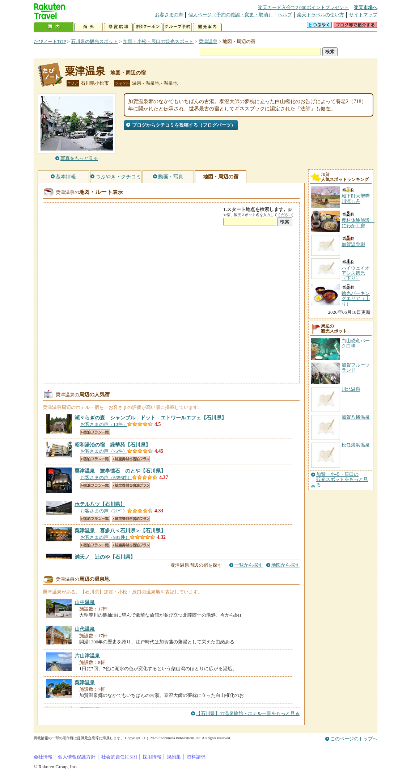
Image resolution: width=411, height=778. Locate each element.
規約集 (174, 757)
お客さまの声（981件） (105, 537)
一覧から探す (248, 565)
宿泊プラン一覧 (95, 432)
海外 (88, 27)
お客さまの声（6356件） (106, 477)
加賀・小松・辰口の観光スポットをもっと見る (342, 479)
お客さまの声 (169, 14)
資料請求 (196, 757)
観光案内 (207, 27)
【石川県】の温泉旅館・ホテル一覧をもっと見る (248, 713)
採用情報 (152, 757)
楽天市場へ (365, 7)
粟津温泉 (208, 41)
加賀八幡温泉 (356, 417)
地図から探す (285, 565)
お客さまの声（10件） (103, 424)
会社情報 (43, 757)
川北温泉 (351, 389)
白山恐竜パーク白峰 (356, 343)
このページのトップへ (353, 738)
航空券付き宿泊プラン (131, 459)
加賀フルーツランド (356, 367)
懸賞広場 (118, 27)
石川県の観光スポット (94, 41)
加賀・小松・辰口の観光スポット (158, 41)
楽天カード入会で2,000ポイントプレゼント (303, 7)
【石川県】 (150, 417)
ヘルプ (285, 14)
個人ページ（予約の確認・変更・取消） (230, 14)
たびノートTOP (50, 41)
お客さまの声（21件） (103, 510)
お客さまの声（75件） (103, 451)
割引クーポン (148, 27)
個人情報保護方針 (77, 757)
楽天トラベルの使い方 (320, 14)
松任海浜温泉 (356, 445)
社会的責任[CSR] (119, 757)
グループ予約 (177, 27)
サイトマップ (363, 14)
